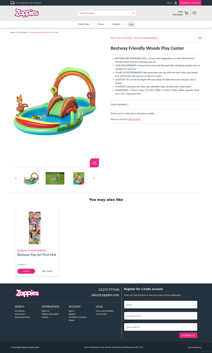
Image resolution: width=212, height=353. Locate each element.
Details (26, 271)
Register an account (190, 2)
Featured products (22, 317)
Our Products (23, 32)
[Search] (107, 13)
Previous (15, 178)
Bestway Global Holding (146, 37)
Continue (188, 335)
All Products (20, 311)
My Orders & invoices (78, 317)
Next (93, 178)
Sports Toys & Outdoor (121, 37)
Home (13, 32)
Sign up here (134, 119)
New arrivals (20, 314)
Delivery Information (50, 314)
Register (72, 314)
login (119, 113)
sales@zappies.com (105, 295)
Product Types (85, 24)
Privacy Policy (101, 314)
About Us (46, 311)
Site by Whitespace (194, 347)
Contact (45, 317)
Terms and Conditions (105, 311)
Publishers (118, 24)
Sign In (170, 2)
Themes (103, 24)
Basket (71, 320)
